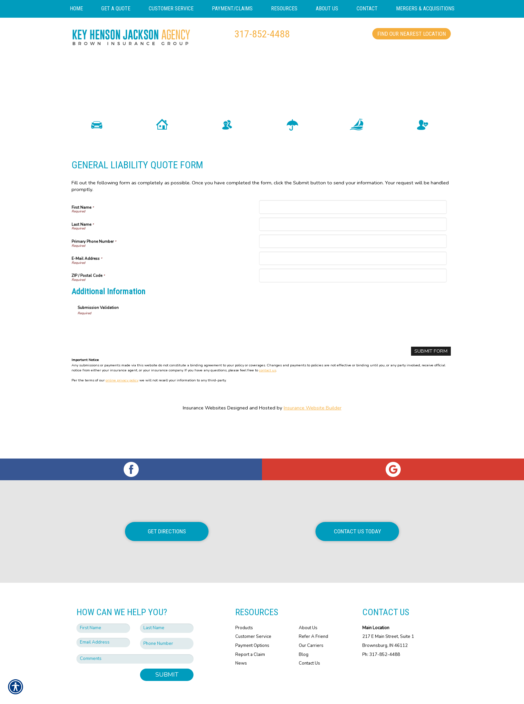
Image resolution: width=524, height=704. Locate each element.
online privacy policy (122, 397)
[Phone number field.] (166, 624)
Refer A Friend (313, 617)
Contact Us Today (357, 512)
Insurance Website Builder (313, 425)
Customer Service (253, 617)
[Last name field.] (166, 608)
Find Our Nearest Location (411, 33)
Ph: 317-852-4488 (381, 635)
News (241, 644)
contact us (267, 387)
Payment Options (252, 626)
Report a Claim (250, 635)
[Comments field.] (135, 640)
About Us (308, 608)
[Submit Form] (431, 369)
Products (244, 608)
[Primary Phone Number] (352, 259)
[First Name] (352, 225)
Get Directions (167, 512)
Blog (303, 635)
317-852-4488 (262, 34)
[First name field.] (103, 608)
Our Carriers (311, 626)
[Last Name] (352, 242)
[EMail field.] (103, 623)
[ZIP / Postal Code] (352, 293)
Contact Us (309, 644)
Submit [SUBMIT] (166, 656)
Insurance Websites (204, 425)
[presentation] (128, 347)
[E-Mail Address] (352, 276)
